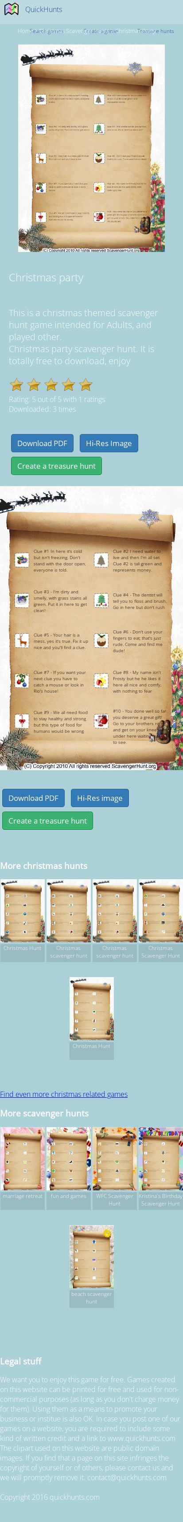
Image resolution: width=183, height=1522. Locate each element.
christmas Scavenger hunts (74, 31)
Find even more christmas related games (64, 1094)
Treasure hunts (155, 31)
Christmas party (135, 31)
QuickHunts (43, 9)
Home (25, 31)
